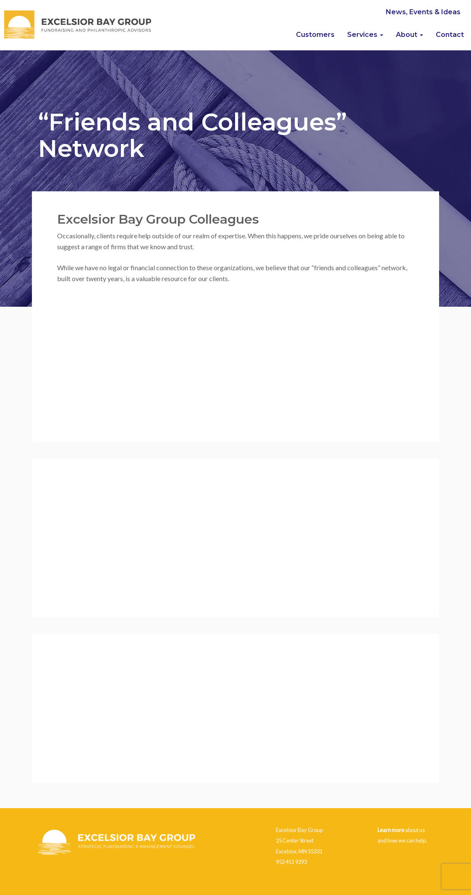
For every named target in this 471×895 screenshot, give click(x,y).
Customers (315, 35)
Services (365, 35)
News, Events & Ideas (423, 12)
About (409, 35)
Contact (450, 35)
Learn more (390, 830)
